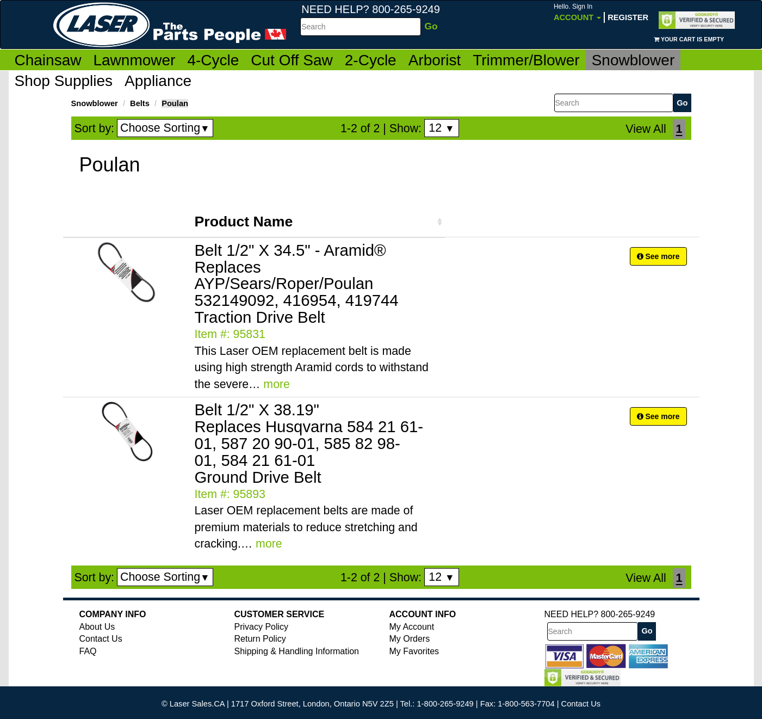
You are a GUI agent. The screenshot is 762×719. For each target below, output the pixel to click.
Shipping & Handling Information (296, 651)
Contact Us (100, 638)
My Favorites (414, 651)
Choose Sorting (165, 127)
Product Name (244, 221)
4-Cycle (213, 60)
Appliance (158, 80)
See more (658, 256)
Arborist (434, 60)
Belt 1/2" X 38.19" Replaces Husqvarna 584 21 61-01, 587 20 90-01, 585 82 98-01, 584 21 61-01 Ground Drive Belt (309, 443)
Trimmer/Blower (526, 60)
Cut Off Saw (291, 60)
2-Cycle (371, 60)
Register (628, 17)
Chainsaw (48, 60)
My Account (412, 626)
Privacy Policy (261, 626)
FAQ (88, 651)
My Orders (409, 638)
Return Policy (260, 638)
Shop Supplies (64, 80)
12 (441, 127)
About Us (97, 626)
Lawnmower (134, 60)
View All (645, 129)
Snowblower (633, 60)
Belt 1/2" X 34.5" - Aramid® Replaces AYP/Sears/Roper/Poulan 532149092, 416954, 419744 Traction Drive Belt (297, 284)
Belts (140, 103)
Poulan (175, 103)
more (276, 384)
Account (577, 12)
